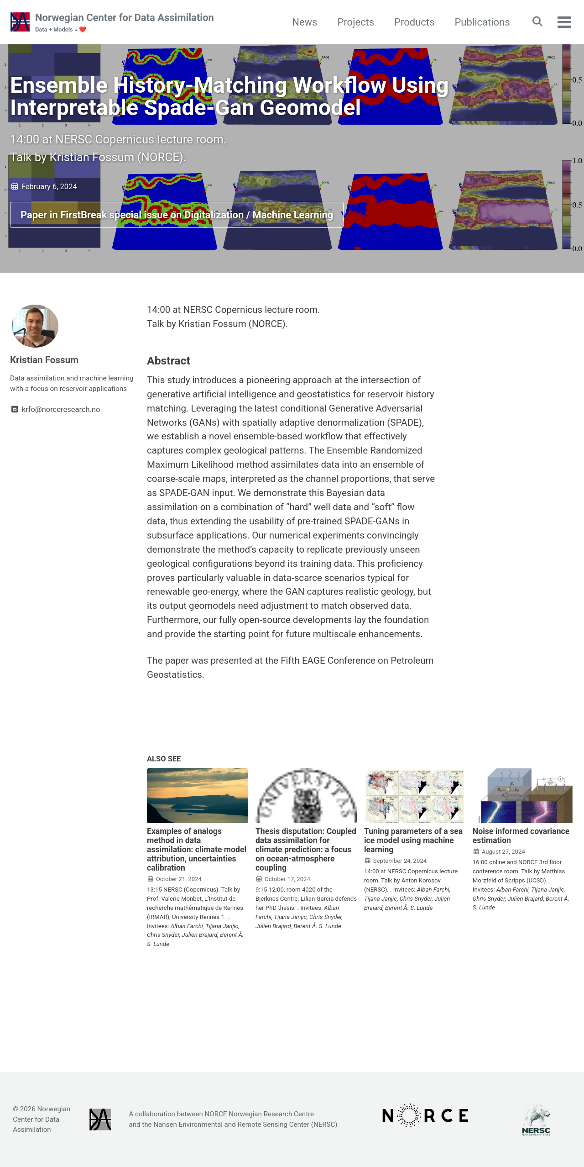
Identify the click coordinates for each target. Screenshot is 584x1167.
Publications (477, 22)
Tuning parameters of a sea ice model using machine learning (413, 905)
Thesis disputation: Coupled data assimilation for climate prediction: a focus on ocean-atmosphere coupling (306, 915)
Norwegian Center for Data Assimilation (124, 23)
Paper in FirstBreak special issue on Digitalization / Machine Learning (177, 225)
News (300, 22)
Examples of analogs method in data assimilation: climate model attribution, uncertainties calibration (196, 915)
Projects (351, 22)
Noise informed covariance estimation (521, 901)
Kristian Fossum (46, 371)
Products (410, 22)
